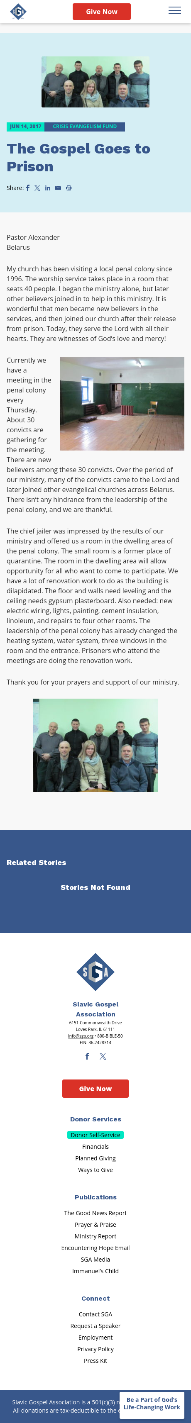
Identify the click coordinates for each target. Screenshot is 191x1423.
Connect (95, 1298)
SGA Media (95, 1259)
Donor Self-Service (95, 1135)
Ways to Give (95, 1170)
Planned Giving (95, 1158)
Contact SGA (96, 1314)
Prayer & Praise (95, 1224)
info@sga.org (80, 1036)
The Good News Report (95, 1213)
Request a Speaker (95, 1326)
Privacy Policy (95, 1349)
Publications (96, 1197)
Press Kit (95, 1361)
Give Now (102, 11)
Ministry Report (95, 1236)
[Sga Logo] (18, 11)
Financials (95, 1146)
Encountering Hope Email (95, 1248)
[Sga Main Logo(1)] (95, 972)
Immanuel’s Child (95, 1271)
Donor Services (95, 1119)
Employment (95, 1337)
